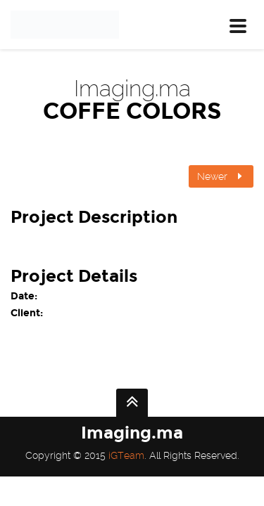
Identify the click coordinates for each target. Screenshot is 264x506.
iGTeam (126, 455)
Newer (221, 176)
